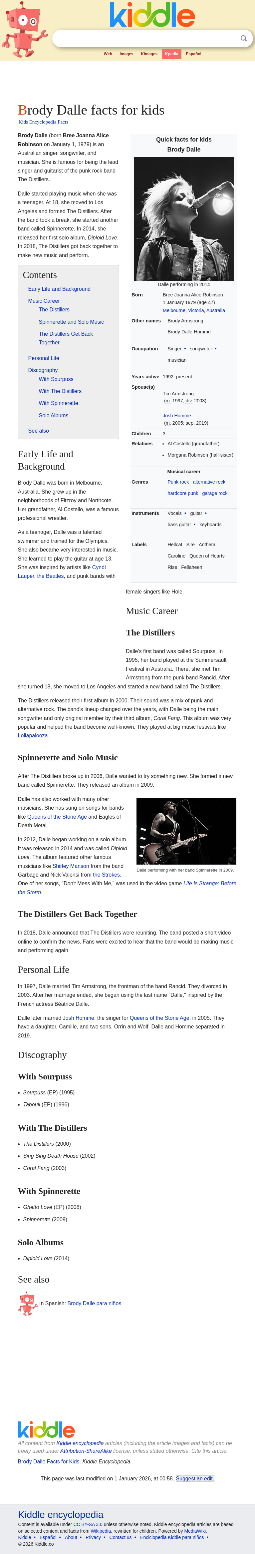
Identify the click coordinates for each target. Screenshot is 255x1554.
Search (244, 38)
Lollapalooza (33, 735)
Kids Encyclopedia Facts (43, 122)
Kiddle (24, 1537)
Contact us (121, 1537)
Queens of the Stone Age (57, 817)
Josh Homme (177, 415)
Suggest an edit (194, 1478)
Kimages (149, 54)
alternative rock (209, 482)
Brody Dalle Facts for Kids (49, 1461)
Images (126, 54)
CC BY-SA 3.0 (87, 1524)
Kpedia (171, 54)
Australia (215, 310)
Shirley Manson (71, 866)
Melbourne (174, 310)
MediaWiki (195, 1531)
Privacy (93, 1537)
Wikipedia (101, 1531)
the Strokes (106, 875)
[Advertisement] (127, 80)
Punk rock (178, 482)
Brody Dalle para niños (95, 1303)
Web (108, 54)
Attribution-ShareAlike (86, 1451)
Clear (230, 38)
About (71, 1537)
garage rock (214, 493)
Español (193, 54)
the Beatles (50, 576)
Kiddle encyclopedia (80, 1443)
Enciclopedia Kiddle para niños (172, 1537)
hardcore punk (182, 493)
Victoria (196, 310)
